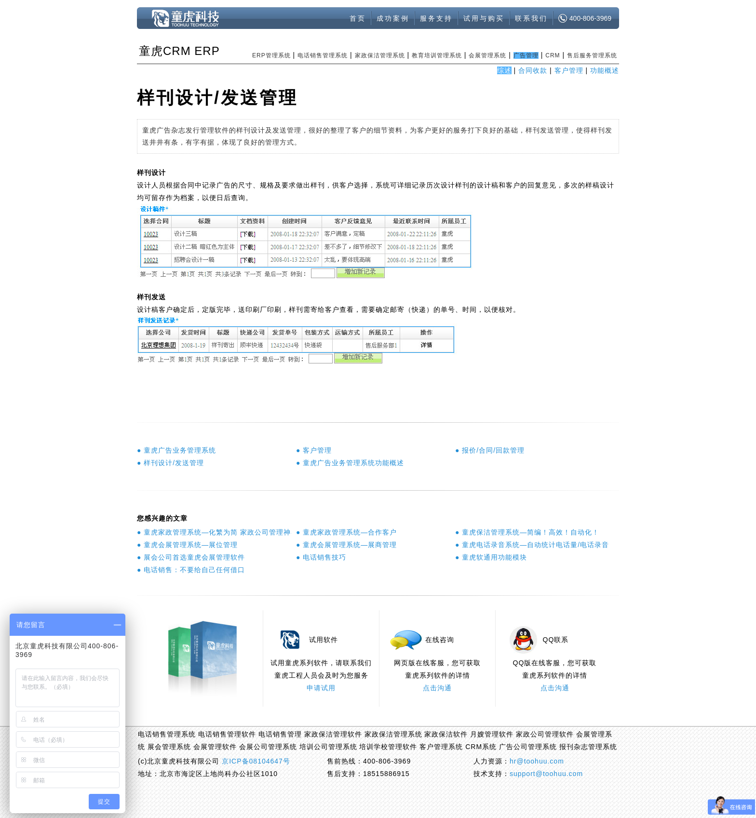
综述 (504, 70)
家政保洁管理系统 (380, 55)
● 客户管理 (314, 450)
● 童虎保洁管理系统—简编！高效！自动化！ (527, 532)
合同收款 (532, 70)
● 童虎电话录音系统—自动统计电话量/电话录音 (532, 545)
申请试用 (321, 688)
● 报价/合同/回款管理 (490, 450)
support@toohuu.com (546, 774)
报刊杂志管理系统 (588, 747)
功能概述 (604, 70)
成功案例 (393, 18)
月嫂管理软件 (491, 734)
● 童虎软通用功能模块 (491, 557)
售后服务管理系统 (592, 55)
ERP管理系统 (271, 55)
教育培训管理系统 (437, 55)
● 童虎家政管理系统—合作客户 (346, 532)
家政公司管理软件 (545, 734)
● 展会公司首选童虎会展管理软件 (191, 557)
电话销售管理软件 (227, 734)
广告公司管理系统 (528, 747)
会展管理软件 (215, 747)
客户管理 (568, 70)
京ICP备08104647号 (256, 761)
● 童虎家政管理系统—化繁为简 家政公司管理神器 (214, 532)
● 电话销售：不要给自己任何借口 (191, 570)
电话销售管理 (280, 734)
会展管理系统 (487, 55)
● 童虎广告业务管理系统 (176, 450)
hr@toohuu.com (537, 761)
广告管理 (526, 55)
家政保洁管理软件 (333, 734)
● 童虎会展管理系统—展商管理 (346, 545)
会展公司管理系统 (268, 747)
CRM (552, 55)
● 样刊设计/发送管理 (170, 463)
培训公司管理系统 (328, 747)
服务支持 (436, 18)
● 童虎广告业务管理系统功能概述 (350, 463)
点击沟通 (437, 688)
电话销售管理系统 (322, 55)
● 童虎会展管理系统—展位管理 (187, 545)
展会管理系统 (169, 747)
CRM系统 (481, 747)
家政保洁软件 (446, 734)
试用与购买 (483, 18)
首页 (358, 18)
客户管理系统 (441, 747)
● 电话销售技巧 (321, 557)
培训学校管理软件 (388, 747)
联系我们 (531, 18)
